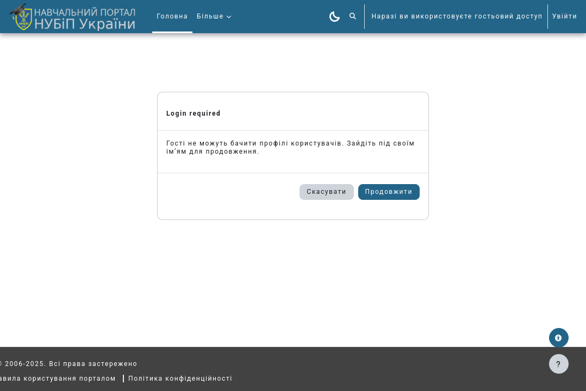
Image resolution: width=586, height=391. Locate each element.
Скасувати (326, 191)
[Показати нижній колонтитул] (559, 364)
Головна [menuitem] (172, 16)
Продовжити (389, 191)
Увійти (564, 16)
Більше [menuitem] (210, 16)
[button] (353, 16)
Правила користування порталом (72, 378)
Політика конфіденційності (200, 378)
